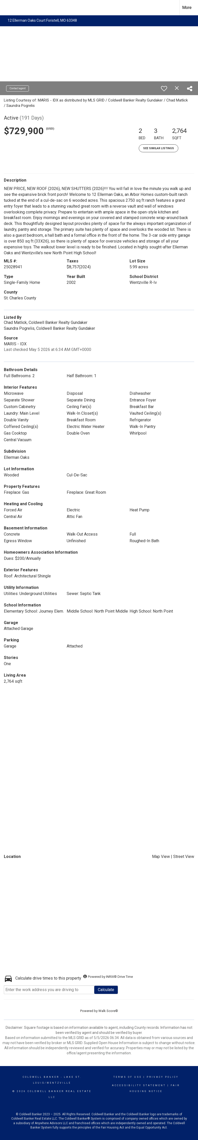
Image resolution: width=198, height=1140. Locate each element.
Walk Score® (108, 1011)
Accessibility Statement (139, 1085)
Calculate (106, 989)
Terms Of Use (127, 1077)
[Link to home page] (6, 7)
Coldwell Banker (41, 1077)
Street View (183, 856)
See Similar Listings (158, 148)
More (187, 7)
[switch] (164, 88)
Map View (161, 856)
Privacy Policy (163, 1077)
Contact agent (17, 88)
